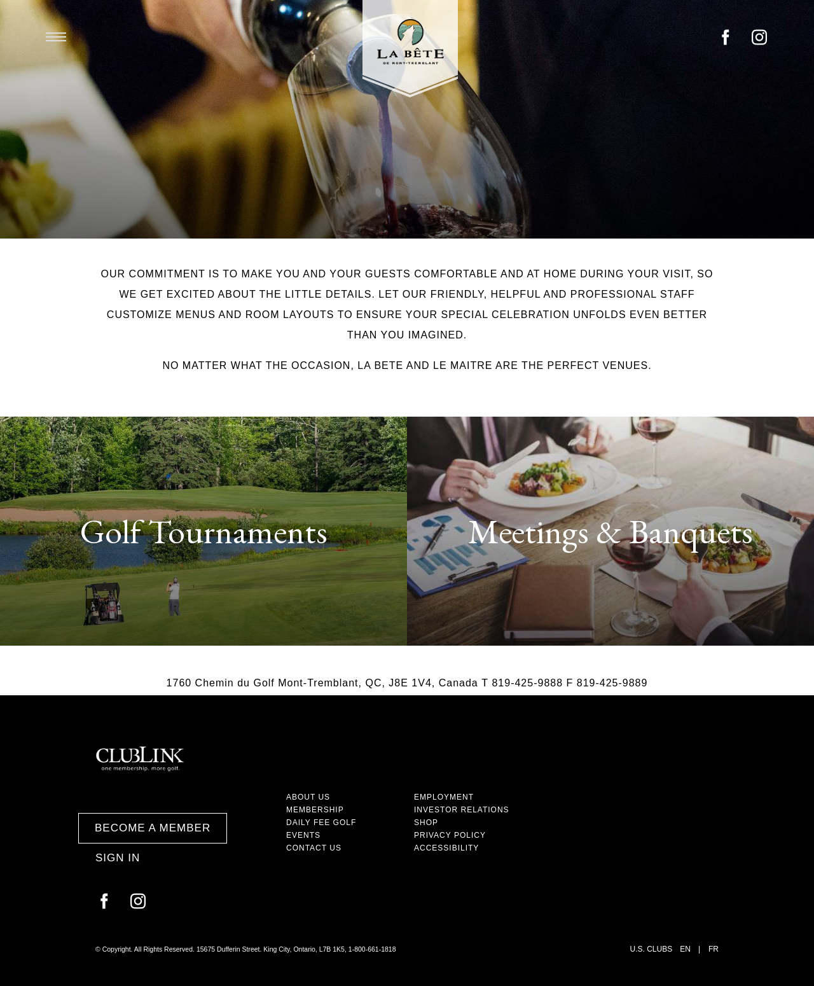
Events (303, 835)
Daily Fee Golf (321, 822)
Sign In (117, 858)
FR (713, 949)
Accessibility (446, 848)
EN (685, 949)
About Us (308, 797)
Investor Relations (461, 809)
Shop (426, 822)
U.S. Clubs (651, 949)
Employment (444, 797)
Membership (315, 809)
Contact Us (313, 848)
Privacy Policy (450, 835)
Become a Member (152, 828)
